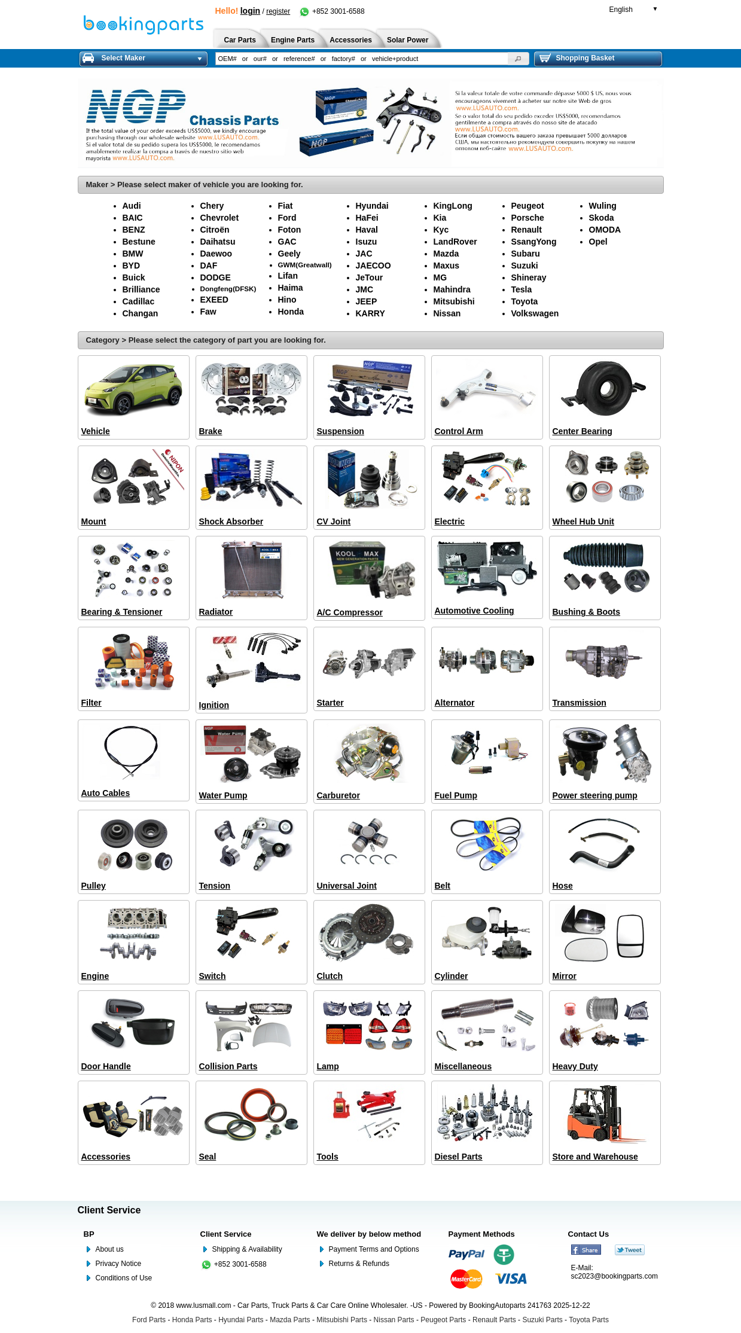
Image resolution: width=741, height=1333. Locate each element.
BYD (132, 265)
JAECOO (373, 265)
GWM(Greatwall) (305, 265)
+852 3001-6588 (331, 11)
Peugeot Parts (443, 1320)
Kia (440, 217)
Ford (287, 217)
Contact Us (588, 1234)
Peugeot (527, 206)
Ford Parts (149, 1320)
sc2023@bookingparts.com (614, 1276)
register (278, 11)
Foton (289, 229)
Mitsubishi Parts (341, 1320)
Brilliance (141, 289)
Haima (290, 287)
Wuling (603, 206)
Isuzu (366, 241)
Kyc (441, 229)
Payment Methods (482, 1234)
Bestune (139, 241)
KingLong (453, 206)
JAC (364, 253)
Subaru (525, 253)
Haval (367, 229)
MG (440, 277)
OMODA (605, 229)
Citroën (215, 229)
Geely (289, 253)
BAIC (133, 217)
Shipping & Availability (247, 1249)
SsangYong (534, 241)
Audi (132, 206)
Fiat (285, 206)
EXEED (214, 299)
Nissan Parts (394, 1320)
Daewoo (216, 253)
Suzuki (524, 265)
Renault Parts (494, 1320)
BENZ (134, 229)
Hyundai (372, 206)
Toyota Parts (589, 1320)
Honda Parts (192, 1320)
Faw (208, 311)
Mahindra (452, 289)
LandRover (455, 241)
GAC (287, 241)
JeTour (369, 277)
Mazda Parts (290, 1320)
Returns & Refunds (359, 1263)
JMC (365, 289)
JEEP (366, 301)
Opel (598, 241)
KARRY (370, 313)
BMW (133, 253)
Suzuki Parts (542, 1320)
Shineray (529, 277)
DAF (209, 265)
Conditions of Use (124, 1278)
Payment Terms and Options (374, 1249)
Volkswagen (535, 313)
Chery (212, 206)
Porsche (527, 217)
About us (110, 1249)
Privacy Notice (119, 1263)
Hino (287, 299)
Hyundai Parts (240, 1320)
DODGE (215, 277)
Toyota (524, 301)
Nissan (447, 313)
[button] (518, 58)
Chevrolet (219, 217)
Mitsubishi (454, 301)
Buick (134, 277)
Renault (526, 229)
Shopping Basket (577, 58)
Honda (291, 311)
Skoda (601, 217)
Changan (140, 313)
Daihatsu (218, 241)
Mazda (446, 253)
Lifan (288, 275)
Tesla (521, 289)
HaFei (367, 217)
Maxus (447, 265)
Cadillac (139, 301)
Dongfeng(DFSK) (228, 288)
